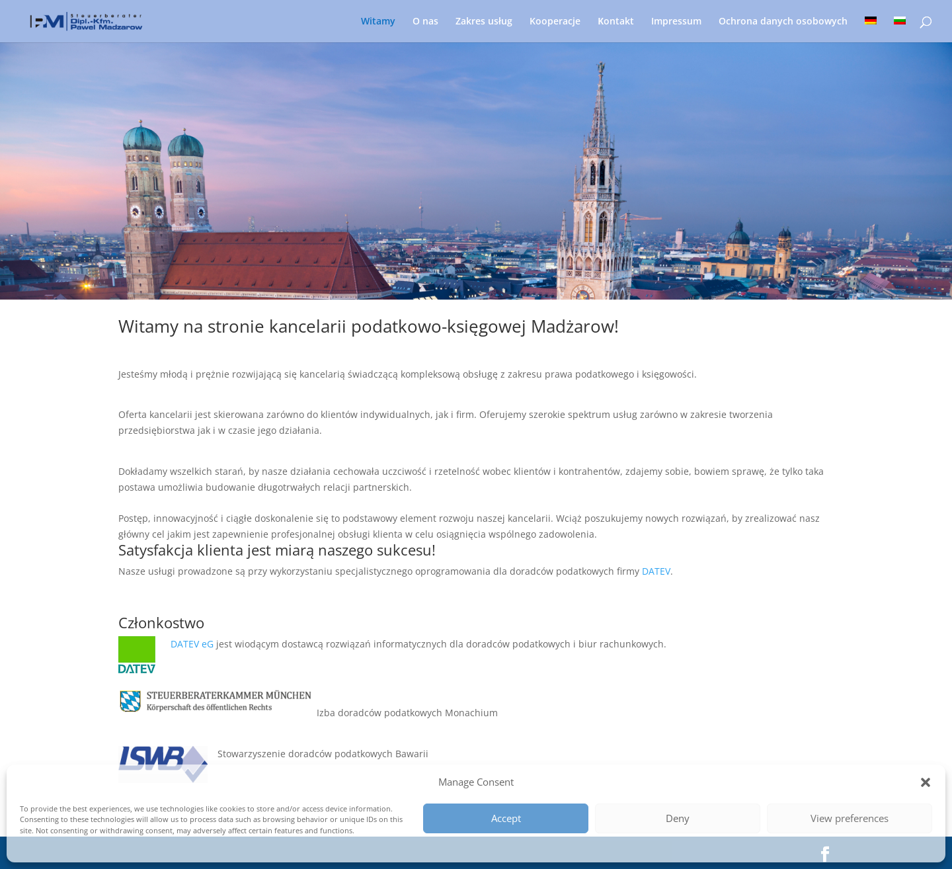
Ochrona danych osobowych (783, 22)
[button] (925, 782)
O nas (425, 22)
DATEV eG (193, 644)
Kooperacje (555, 22)
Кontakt (616, 22)
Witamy (378, 22)
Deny (678, 818)
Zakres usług (484, 22)
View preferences (850, 818)
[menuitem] (871, 29)
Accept (506, 818)
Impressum (676, 22)
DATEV (656, 571)
